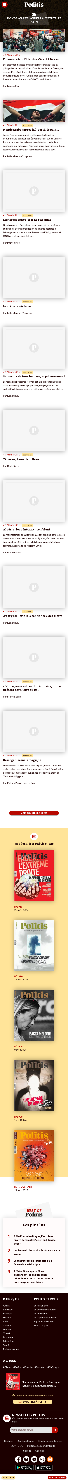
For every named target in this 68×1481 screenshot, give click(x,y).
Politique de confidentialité (41, 1445)
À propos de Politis (44, 1321)
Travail (6, 1333)
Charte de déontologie (50, 1440)
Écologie (7, 1313)
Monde (7, 1329)
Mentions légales (25, 1440)
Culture (7, 1325)
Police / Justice (11, 1349)
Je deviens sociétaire (45, 1309)
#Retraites (40, 1367)
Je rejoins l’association (45, 1317)
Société (7, 1317)
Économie (8, 1337)
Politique (7, 1309)
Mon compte (41, 1325)
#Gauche (28, 1367)
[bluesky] (26, 1459)
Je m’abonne (40, 1313)
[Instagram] (42, 1459)
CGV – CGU (16, 1445)
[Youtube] (34, 1459)
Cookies (39, 1450)
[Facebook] (18, 1459)
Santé (6, 1345)
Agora (6, 1305)
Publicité (26, 1450)
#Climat (7, 1367)
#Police (17, 1367)
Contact (8, 1440)
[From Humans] (50, 1459)
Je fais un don (41, 1305)
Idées (6, 1321)
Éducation (8, 1341)
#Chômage (53, 1367)
